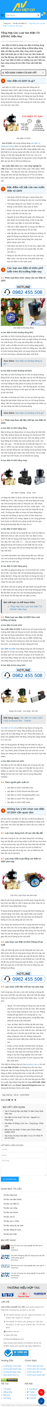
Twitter (31, 1392)
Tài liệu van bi (9, 1217)
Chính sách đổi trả (34, 1372)
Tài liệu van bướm (10, 1212)
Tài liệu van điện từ (11, 1204)
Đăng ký (6, 1395)
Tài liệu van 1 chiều (11, 1221)
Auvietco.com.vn (32, 1064)
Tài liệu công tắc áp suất (13, 1225)
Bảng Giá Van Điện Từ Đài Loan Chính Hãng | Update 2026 (22, 1130)
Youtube (31, 1398)
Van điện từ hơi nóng (9, 728)
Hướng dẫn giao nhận (12, 1372)
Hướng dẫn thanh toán (12, 1369)
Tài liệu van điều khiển (12, 1199)
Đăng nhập (7, 1392)
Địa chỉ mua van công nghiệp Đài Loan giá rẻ (27, 1265)
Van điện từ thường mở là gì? (29, 413)
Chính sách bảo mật (35, 1366)
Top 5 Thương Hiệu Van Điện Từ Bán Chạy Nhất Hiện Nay (23, 1112)
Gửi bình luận (9, 1179)
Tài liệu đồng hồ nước (12, 1230)
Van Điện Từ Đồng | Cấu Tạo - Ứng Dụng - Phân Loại (23, 1124)
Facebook (32, 1389)
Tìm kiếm (7, 1389)
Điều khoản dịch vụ (11, 1375)
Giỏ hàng (7, 1398)
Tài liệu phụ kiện (10, 1234)
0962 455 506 (11, 1335)
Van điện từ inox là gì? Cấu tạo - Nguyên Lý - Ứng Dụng (22, 1118)
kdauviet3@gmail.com (15, 1339)
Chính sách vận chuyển (36, 1369)
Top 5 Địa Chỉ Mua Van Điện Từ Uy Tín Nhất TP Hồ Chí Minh (23, 1137)
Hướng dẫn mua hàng (12, 1366)
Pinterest (32, 1395)
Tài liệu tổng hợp (10, 1195)
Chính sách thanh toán (36, 1375)
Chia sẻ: (4, 1100)
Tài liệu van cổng (10, 1208)
